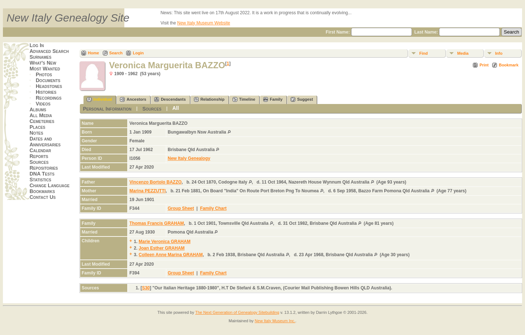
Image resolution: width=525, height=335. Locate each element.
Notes (36, 133)
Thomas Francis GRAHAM (156, 223)
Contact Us (43, 197)
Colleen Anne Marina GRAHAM (171, 254)
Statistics (40, 179)
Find (423, 53)
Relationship (209, 99)
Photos (44, 74)
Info (498, 53)
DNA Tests (42, 174)
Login (138, 53)
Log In (37, 45)
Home (93, 53)
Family (273, 99)
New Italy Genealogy (189, 158)
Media (462, 53)
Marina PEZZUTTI (147, 190)
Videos (43, 104)
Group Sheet (181, 208)
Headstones (49, 86)
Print (484, 65)
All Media (41, 115)
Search (116, 53)
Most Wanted (45, 69)
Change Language (50, 185)
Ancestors (133, 99)
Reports (39, 156)
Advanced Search (49, 51)
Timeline (244, 99)
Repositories (44, 168)
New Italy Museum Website (203, 23)
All (175, 108)
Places (37, 127)
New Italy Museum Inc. (275, 321)
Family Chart (213, 208)
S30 (145, 287)
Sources (39, 162)
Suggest (302, 99)
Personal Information (107, 109)
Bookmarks (42, 191)
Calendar (40, 150)
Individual (99, 99)
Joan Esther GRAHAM (161, 248)
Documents (48, 80)
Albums (38, 109)
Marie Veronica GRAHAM (164, 241)
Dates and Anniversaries (45, 141)
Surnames (40, 57)
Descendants (170, 99)
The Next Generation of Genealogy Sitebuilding (237, 312)
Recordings (49, 98)
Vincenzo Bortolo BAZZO (155, 182)
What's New (43, 63)
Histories (46, 92)
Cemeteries (42, 121)
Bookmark (508, 65)
